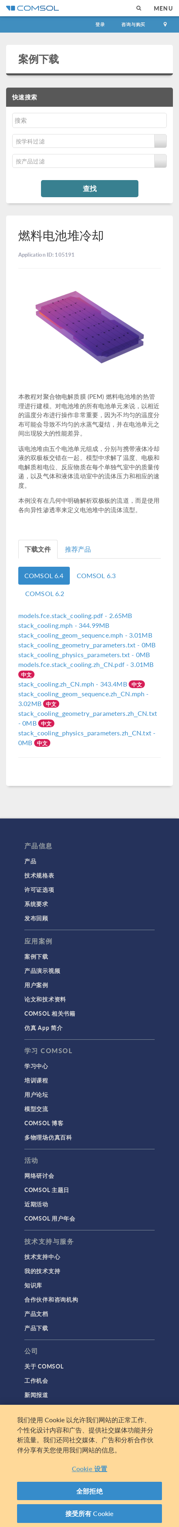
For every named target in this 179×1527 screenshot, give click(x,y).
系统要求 (36, 904)
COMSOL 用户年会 (49, 1218)
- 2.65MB (75, 615)
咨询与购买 (133, 24)
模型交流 (36, 1109)
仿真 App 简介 (43, 1027)
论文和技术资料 (45, 999)
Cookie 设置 (89, 1468)
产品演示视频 (42, 970)
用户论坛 (36, 1094)
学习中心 (36, 1066)
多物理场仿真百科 (48, 1137)
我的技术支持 (42, 1271)
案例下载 (38, 58)
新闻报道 (36, 1395)
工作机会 (36, 1380)
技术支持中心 (42, 1256)
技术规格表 (39, 875)
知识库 (33, 1285)
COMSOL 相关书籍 (49, 1013)
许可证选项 (39, 889)
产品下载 (36, 1328)
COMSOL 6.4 (44, 575)
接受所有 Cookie (89, 1513)
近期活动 (36, 1204)
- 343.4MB (73, 684)
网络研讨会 (39, 1175)
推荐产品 (78, 549)
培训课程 (36, 1080)
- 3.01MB (85, 635)
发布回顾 (36, 918)
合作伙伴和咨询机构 (51, 1299)
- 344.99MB (63, 625)
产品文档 (36, 1313)
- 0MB (86, 644)
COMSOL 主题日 (46, 1190)
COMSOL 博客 (43, 1123)
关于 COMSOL (43, 1366)
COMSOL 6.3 (96, 575)
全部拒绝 (89, 1491)
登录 (100, 24)
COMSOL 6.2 (45, 593)
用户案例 (36, 985)
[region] (89, 1466)
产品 (30, 861)
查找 (90, 188)
